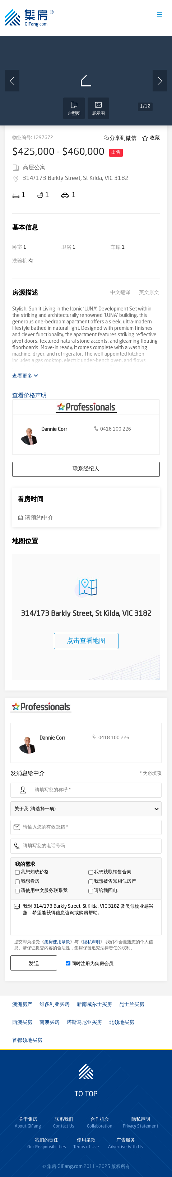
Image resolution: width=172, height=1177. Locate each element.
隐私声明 (91, 942)
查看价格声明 (29, 396)
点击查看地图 (86, 641)
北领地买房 (121, 1022)
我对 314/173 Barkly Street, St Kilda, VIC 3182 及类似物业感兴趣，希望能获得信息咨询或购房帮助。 (90, 919)
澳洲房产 (22, 1004)
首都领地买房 (27, 1040)
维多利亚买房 (54, 1004)
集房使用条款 (57, 942)
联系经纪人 (86, 469)
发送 (33, 963)
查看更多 (25, 376)
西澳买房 (22, 1022)
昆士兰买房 (131, 1004)
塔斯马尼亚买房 (84, 1022)
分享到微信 (123, 138)
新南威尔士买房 (94, 1004)
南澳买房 (49, 1022)
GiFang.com (70, 1166)
